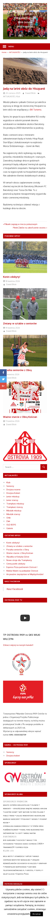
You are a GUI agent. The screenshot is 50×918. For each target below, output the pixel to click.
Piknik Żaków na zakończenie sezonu (29, 227)
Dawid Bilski (30, 93)
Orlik (8, 517)
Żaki (8, 521)
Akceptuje (36, 914)
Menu (11, 46)
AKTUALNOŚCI (9, 96)
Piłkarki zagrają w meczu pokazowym (20, 224)
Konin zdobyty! (11, 276)
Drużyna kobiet (13, 755)
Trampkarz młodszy (15, 503)
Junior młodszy (12, 496)
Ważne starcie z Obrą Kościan (20, 416)
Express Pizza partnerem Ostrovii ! (21, 567)
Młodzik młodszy (13, 510)
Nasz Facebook (14, 588)
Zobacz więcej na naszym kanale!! (18, 645)
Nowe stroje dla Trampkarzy (19, 560)
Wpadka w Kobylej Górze (17, 556)
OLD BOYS (11, 524)
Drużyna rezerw (13, 489)
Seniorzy (10, 486)
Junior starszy (12, 500)
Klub (18, 96)
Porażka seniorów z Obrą (17, 370)
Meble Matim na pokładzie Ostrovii (22, 571)
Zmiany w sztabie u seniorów (20, 323)
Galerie (9, 528)
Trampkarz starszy (14, 507)
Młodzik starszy (13, 514)
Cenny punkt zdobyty (15, 563)
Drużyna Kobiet (13, 493)
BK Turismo (35, 109)
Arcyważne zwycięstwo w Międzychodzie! (24, 574)
